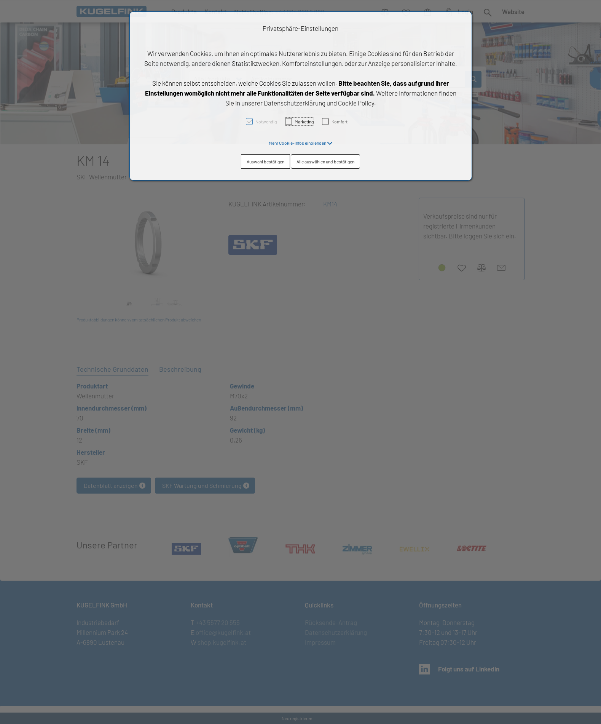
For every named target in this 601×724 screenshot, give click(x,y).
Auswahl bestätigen (265, 161)
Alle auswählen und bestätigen (325, 161)
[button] (301, 142)
